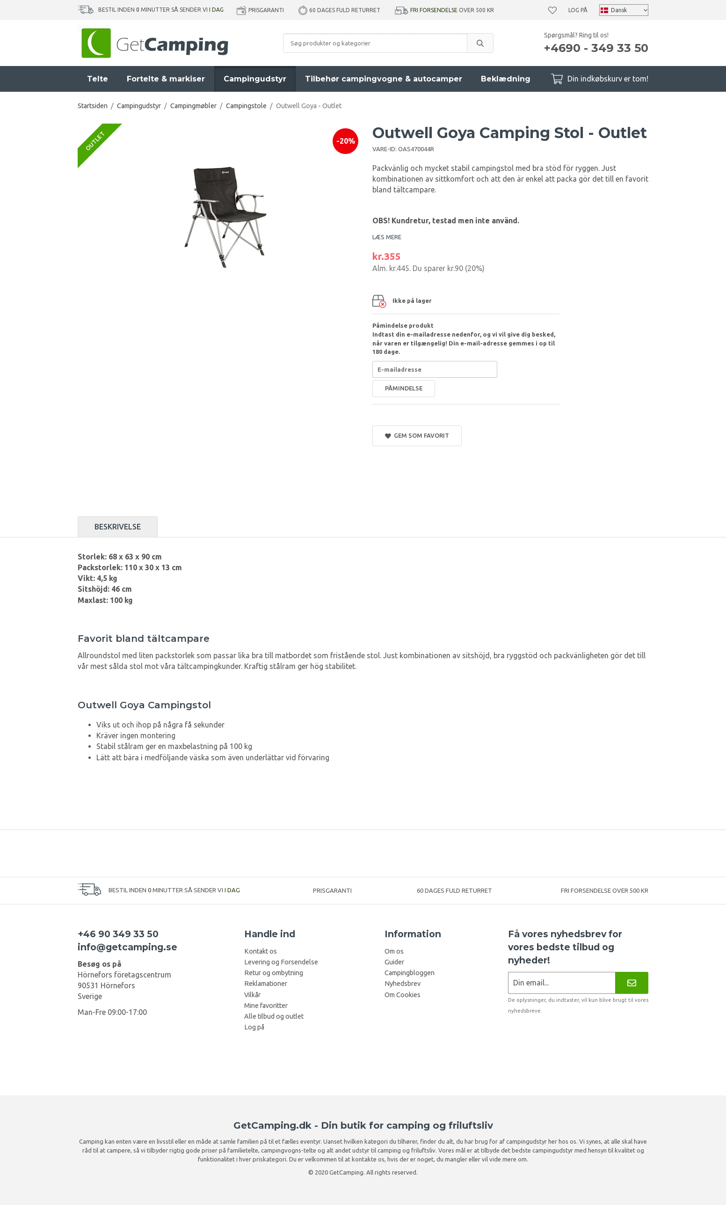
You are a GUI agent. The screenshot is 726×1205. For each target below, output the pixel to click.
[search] (480, 43)
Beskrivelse (117, 526)
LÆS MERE (386, 237)
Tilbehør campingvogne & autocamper (383, 78)
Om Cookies (403, 995)
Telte (97, 78)
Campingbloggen (410, 973)
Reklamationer (265, 983)
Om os (394, 951)
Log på (578, 10)
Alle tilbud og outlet (274, 1016)
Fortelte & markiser (166, 78)
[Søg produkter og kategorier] (375, 43)
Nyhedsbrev (403, 983)
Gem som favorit (417, 435)
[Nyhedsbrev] (631, 983)
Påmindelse (403, 388)
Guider (394, 962)
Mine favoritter (266, 1005)
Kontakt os (260, 951)
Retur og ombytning (273, 973)
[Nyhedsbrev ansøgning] (561, 983)
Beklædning (505, 78)
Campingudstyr (255, 78)
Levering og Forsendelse (281, 962)
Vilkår (252, 995)
